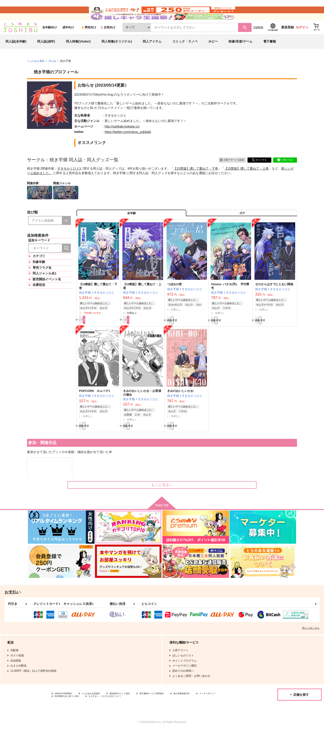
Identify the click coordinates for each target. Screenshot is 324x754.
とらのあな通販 (36, 74)
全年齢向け (49, 41)
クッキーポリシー (65, 719)
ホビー (213, 55)
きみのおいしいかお (180, 410)
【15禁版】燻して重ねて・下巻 (195, 182)
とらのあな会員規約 (99, 716)
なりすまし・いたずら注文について (149, 719)
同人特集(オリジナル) (116, 55)
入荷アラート (228, 173)
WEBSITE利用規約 (66, 716)
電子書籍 (269, 55)
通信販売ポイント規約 (134, 716)
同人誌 (54, 74)
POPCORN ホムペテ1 (94, 410)
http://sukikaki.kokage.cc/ (122, 140)
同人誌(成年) (46, 55)
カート (108, 338)
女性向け (107, 41)
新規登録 (287, 41)
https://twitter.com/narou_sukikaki (128, 145)
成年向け (68, 41)
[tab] (242, 228)
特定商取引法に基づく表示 (102, 719)
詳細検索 (258, 40)
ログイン (302, 41)
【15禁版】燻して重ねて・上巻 (246, 182)
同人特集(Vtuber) (78, 55)
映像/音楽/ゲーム (240, 55)
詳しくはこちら (311, 650)
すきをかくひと (68, 182)
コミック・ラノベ (185, 55)
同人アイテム (152, 55)
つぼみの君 (174, 302)
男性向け (88, 41)
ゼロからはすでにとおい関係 (274, 302)
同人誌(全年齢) (15, 55)
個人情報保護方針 (211, 716)
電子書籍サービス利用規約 (174, 716)
